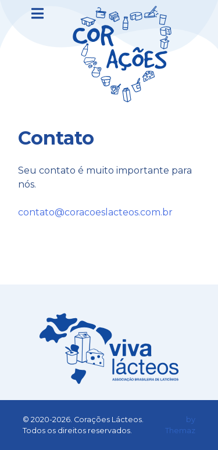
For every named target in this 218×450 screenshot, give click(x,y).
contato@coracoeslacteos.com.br (95, 212)
